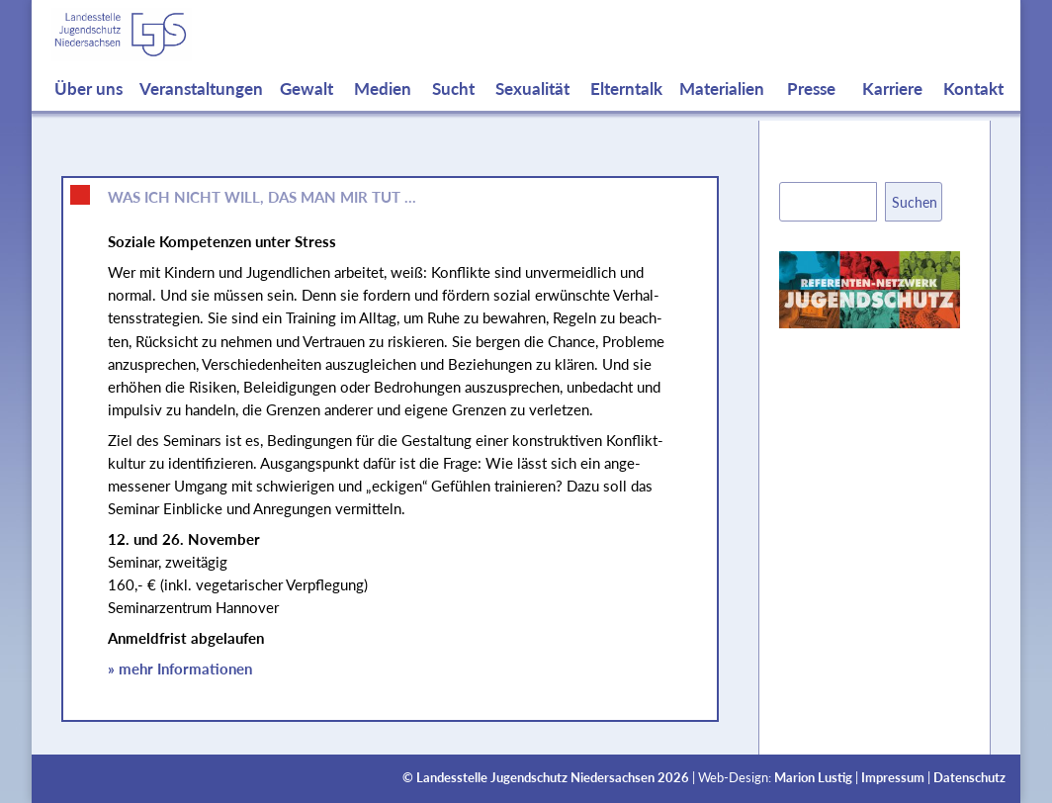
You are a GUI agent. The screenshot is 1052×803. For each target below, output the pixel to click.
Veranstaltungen (201, 109)
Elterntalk (626, 109)
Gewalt (306, 109)
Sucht (453, 109)
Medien (382, 109)
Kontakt (973, 109)
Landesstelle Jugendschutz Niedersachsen (535, 777)
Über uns (88, 109)
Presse (811, 109)
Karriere (892, 109)
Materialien (721, 109)
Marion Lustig (813, 777)
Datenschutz (969, 777)
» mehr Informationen (180, 668)
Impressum (892, 777)
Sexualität (532, 109)
